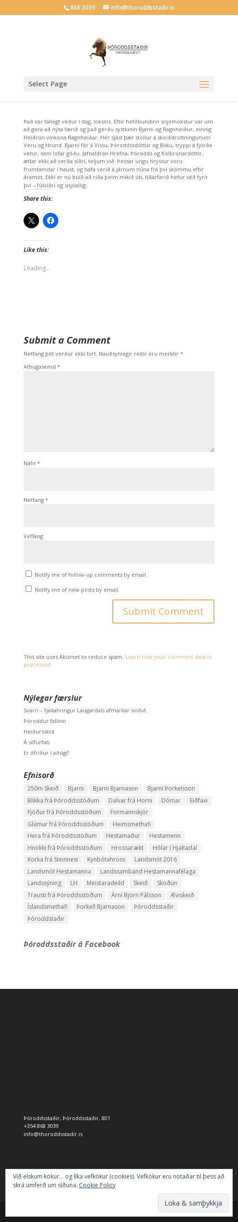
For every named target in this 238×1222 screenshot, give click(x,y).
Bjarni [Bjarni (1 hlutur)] (76, 788)
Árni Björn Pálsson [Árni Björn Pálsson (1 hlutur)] (136, 895)
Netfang (36, 499)
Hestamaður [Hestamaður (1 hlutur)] (123, 836)
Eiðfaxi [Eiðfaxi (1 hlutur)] (199, 800)
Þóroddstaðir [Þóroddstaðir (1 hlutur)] (46, 919)
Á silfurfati (37, 742)
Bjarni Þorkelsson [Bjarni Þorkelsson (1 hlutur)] (171, 788)
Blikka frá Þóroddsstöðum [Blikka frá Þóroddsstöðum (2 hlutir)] (63, 800)
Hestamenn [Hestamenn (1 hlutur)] (165, 836)
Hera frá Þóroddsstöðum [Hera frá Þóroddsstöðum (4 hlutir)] (62, 836)
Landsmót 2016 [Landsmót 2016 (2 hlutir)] (155, 859)
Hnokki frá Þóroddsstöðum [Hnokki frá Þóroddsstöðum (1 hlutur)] (64, 848)
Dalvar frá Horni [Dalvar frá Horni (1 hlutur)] (130, 800)
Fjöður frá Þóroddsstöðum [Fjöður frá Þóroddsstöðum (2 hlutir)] (64, 812)
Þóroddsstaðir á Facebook (72, 944)
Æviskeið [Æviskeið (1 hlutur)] (182, 895)
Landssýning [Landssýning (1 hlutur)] (44, 883)
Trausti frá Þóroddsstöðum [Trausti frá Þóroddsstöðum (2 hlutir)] (64, 895)
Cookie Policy (97, 1185)
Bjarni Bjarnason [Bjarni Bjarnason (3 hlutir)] (115, 788)
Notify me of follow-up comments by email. (91, 574)
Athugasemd (42, 366)
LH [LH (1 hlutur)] (74, 883)
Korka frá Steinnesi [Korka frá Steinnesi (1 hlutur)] (52, 859)
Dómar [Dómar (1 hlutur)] (171, 800)
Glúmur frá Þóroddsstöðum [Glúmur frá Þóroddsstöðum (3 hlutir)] (65, 824)
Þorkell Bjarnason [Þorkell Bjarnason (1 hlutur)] (101, 907)
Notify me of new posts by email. (77, 589)
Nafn (32, 463)
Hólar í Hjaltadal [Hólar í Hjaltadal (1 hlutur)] (175, 848)
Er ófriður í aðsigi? (46, 752)
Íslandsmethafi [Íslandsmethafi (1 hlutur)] (47, 907)
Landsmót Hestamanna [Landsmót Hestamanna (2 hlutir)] (59, 871)
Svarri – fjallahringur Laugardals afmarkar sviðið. (85, 710)
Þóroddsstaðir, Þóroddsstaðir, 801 (67, 1118)
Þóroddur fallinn (45, 720)
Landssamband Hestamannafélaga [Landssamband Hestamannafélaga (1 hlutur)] (148, 871)
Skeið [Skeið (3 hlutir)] (140, 883)
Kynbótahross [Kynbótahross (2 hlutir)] (106, 859)
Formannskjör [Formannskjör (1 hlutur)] (129, 812)
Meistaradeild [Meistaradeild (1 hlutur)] (105, 883)
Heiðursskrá (39, 731)
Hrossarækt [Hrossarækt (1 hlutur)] (127, 848)
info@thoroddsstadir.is (53, 1134)
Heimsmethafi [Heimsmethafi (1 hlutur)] (132, 824)
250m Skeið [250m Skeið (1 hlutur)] (43, 788)
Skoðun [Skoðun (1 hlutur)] (167, 883)
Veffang (33, 536)
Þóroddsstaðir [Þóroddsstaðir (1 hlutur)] (154, 907)
